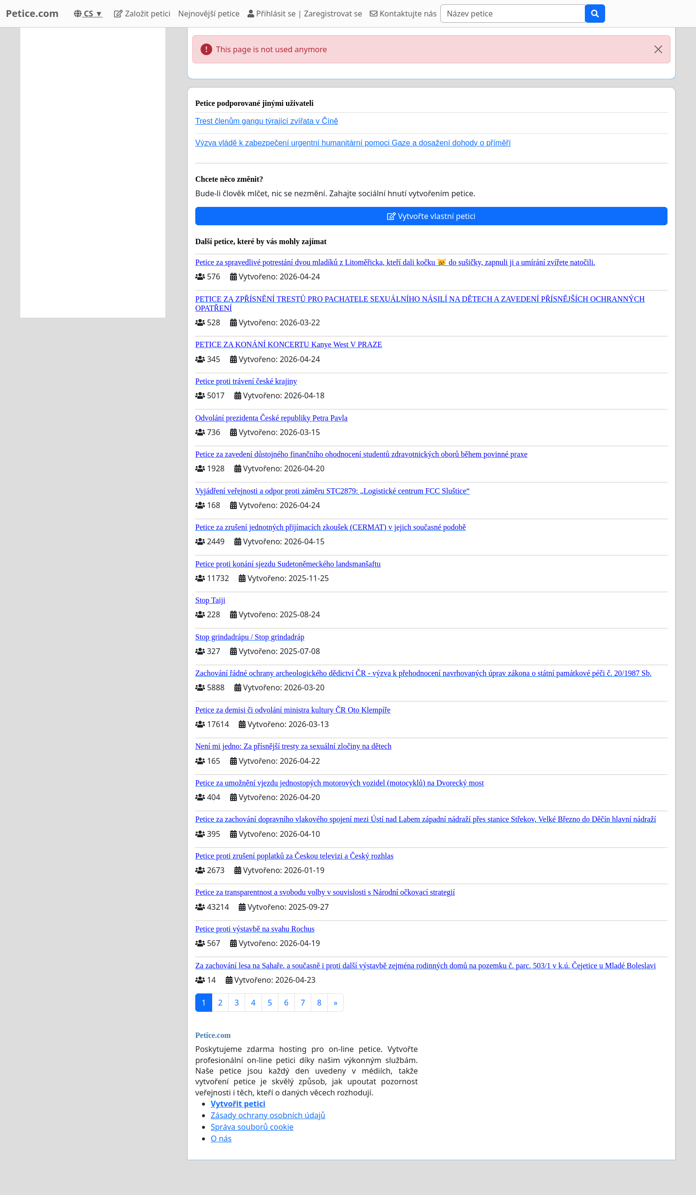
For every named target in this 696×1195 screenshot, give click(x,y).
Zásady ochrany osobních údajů (268, 1115)
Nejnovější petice (209, 13)
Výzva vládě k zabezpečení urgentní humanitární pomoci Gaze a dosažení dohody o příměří (353, 143)
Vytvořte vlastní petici (431, 216)
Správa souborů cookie (252, 1127)
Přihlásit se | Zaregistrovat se (304, 13)
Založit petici (142, 13)
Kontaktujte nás (403, 13)
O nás (221, 1138)
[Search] (512, 13)
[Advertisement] (92, 173)
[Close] (658, 49)
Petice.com (32, 13)
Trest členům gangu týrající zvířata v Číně (266, 121)
